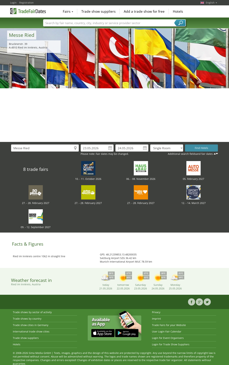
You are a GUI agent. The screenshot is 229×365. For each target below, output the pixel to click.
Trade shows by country (27, 318)
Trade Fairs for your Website (169, 325)
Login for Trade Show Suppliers (170, 344)
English (211, 2)
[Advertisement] (114, 115)
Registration (26, 2)
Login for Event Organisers (168, 338)
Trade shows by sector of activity (32, 312)
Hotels (178, 11)
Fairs (68, 11)
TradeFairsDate (28, 11)
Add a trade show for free (144, 11)
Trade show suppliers (98, 11)
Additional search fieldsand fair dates (190, 154)
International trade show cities (31, 331)
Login (13, 2)
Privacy (156, 312)
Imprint (156, 318)
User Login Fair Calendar (166, 331)
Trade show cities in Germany (30, 325)
